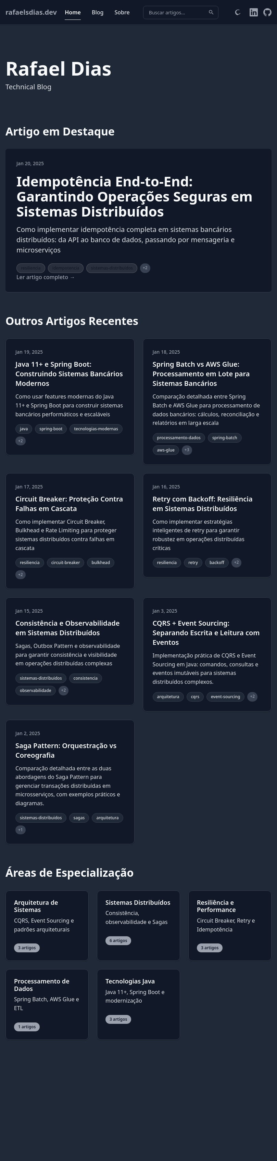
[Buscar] (211, 12)
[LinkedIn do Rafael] (254, 12)
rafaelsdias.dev (31, 12)
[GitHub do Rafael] (267, 12)
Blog (97, 12)
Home (73, 12)
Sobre (121, 12)
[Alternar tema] (238, 12)
